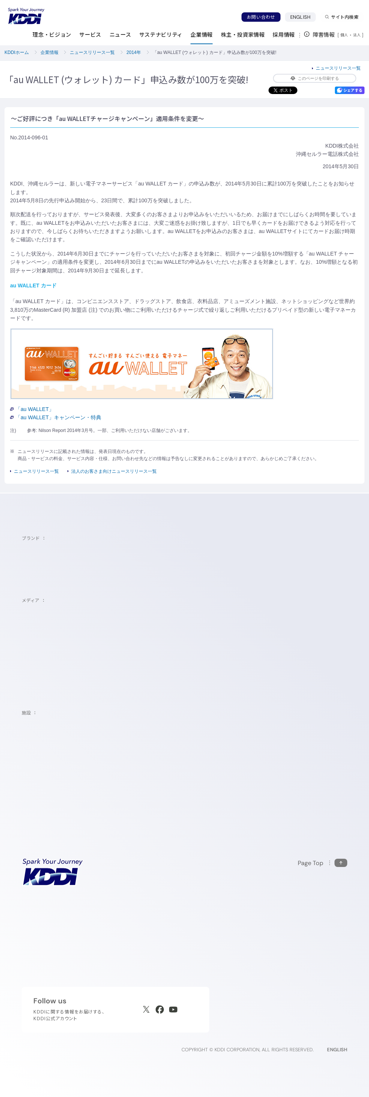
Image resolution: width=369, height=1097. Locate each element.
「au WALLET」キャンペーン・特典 (55, 417)
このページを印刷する (315, 78)
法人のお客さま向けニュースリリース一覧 (114, 471)
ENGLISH (303, 16)
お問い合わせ (261, 17)
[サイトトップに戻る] (26, 16)
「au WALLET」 (32, 409)
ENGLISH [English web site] (337, 1049)
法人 (357, 34)
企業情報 (49, 52)
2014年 (133, 52)
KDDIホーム (16, 52)
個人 (344, 34)
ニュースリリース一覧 (92, 52)
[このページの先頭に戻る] (322, 863)
